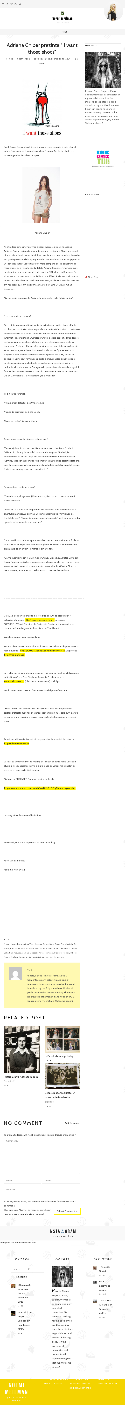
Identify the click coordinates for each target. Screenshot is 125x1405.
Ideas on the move (107, 1383)
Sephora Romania (19, 957)
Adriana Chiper (42, 944)
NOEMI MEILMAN (16, 1389)
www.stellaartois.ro (14, 681)
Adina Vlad (28, 944)
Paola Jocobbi (31, 953)
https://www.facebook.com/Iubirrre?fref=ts (42, 650)
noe (11, 59)
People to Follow (60, 59)
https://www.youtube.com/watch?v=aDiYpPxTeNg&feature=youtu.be (39, 788)
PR (71, 953)
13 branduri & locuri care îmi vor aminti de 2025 (24, 1293)
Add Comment (72, 1123)
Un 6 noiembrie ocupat (104, 1285)
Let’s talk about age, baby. (59, 1056)
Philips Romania (46, 953)
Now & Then (82, 1379)
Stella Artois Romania (38, 957)
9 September (23, 59)
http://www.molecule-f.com (39, 619)
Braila (6, 948)
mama (57, 948)
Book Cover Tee (42, 59)
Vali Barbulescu (57, 957)
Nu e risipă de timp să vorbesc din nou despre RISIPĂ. (25, 1321)
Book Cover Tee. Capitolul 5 (62, 944)
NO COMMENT (23, 1123)
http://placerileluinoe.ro (16, 743)
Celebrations (103, 1379)
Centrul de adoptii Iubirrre (22, 948)
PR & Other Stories (80, 1383)
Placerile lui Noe (61, 953)
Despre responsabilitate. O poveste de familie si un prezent (60, 1097)
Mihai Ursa (66, 948)
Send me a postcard (80, 1388)
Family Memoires (59, 1379)
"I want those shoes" (13, 944)
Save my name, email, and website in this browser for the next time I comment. (40, 1203)
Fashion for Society (43, 948)
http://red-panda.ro (14, 654)
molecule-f (19, 953)
